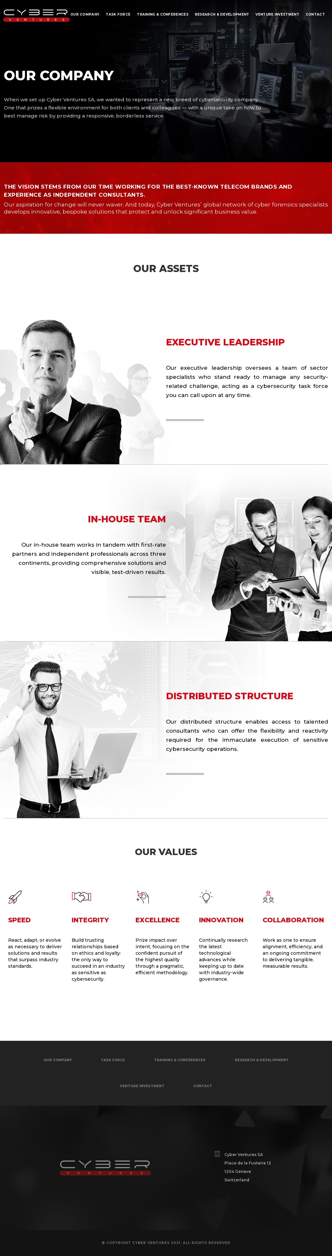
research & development (262, 1060)
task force (113, 1060)
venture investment (142, 1086)
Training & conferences (180, 1060)
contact (202, 1086)
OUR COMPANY (57, 1060)
